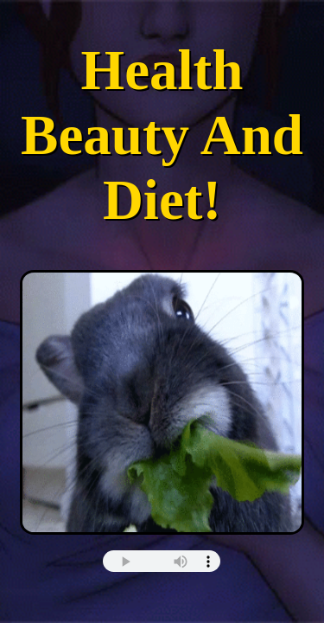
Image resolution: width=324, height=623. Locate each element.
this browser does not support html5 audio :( (161, 561)
